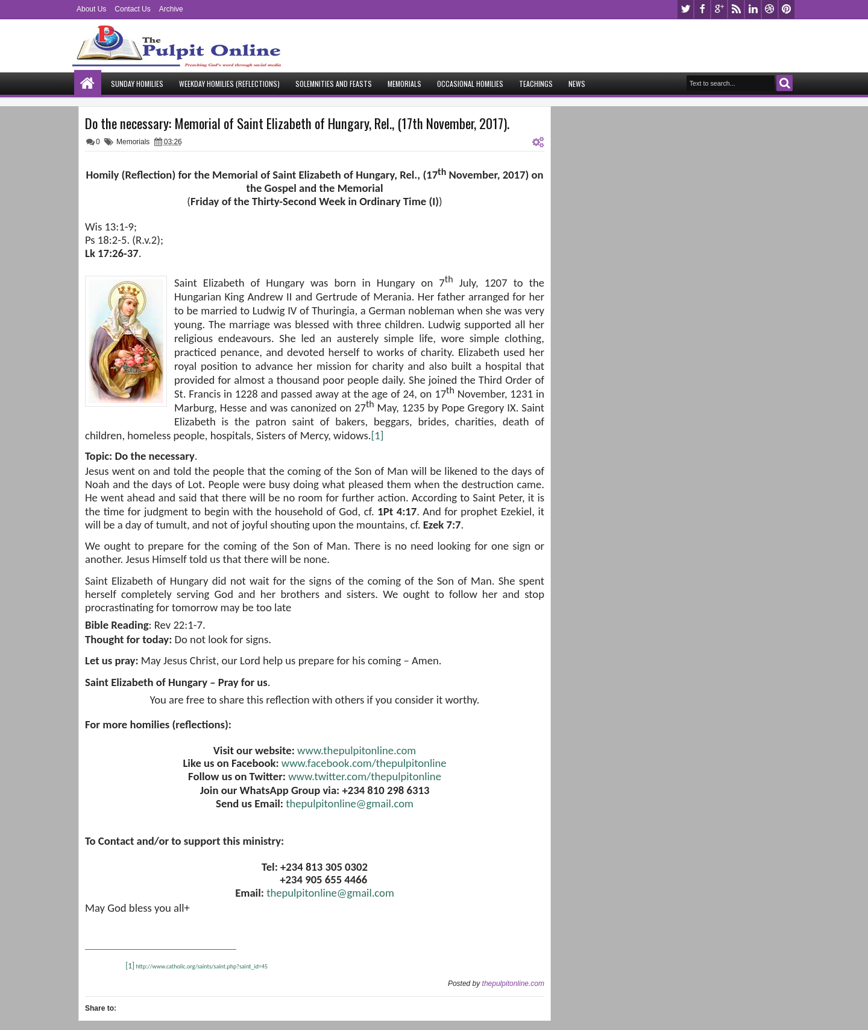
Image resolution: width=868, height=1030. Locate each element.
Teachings (536, 83)
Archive (171, 9)
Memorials (404, 83)
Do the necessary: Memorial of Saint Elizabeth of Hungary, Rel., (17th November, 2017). (297, 123)
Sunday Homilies (137, 83)
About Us (91, 9)
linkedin (753, 9)
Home (87, 83)
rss (736, 9)
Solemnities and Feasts (333, 83)
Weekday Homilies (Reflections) (229, 83)
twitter (685, 9)
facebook (702, 9)
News (576, 83)
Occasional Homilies (470, 83)
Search (784, 83)
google (719, 9)
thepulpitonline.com (513, 983)
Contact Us (132, 9)
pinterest (786, 9)
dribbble (770, 9)
